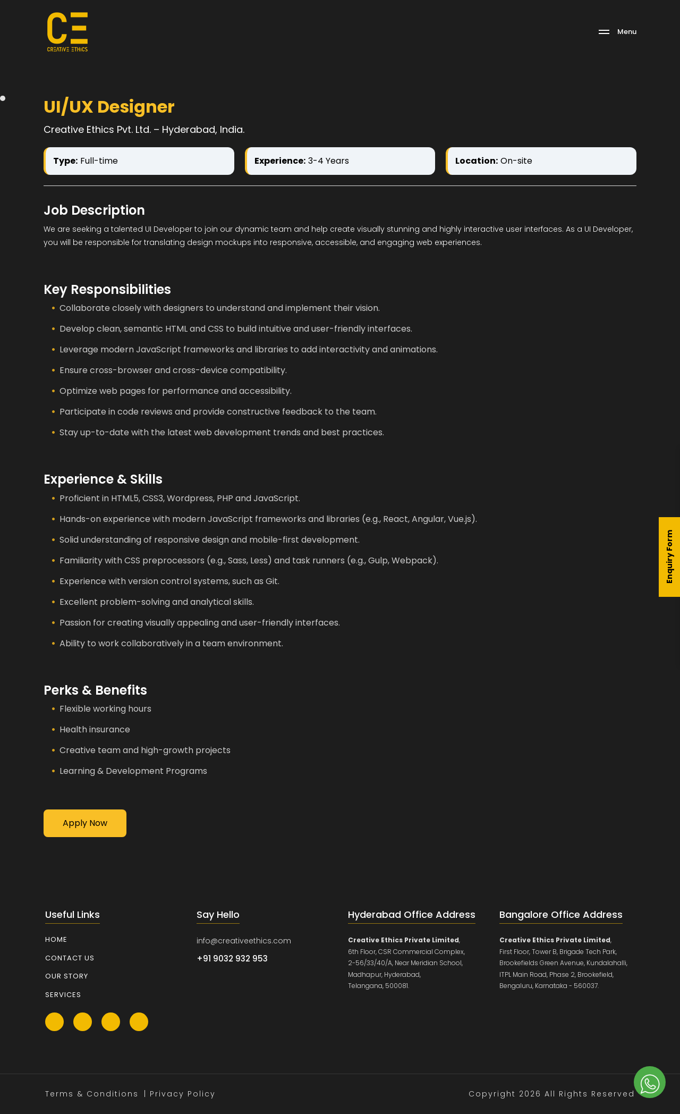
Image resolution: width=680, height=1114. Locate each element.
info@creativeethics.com (244, 940)
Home (56, 939)
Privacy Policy (183, 1093)
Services (63, 995)
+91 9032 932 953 (232, 958)
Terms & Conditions (92, 1093)
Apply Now (85, 823)
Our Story (66, 976)
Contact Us (70, 958)
